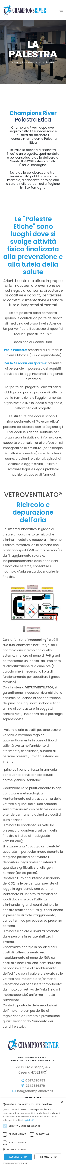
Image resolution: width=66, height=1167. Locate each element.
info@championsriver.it (35, 1091)
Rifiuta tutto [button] (48, 1156)
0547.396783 (35, 1080)
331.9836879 (35, 1086)
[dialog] (33, 1132)
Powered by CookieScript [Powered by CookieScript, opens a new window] (16, 1163)
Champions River (23, 62)
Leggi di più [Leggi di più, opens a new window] (28, 1120)
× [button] (62, 1102)
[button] (33, 1149)
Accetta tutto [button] (18, 1156)
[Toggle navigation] (61, 10)
